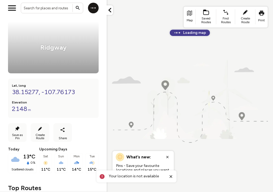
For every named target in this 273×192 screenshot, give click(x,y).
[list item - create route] (245, 17)
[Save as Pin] (17, 132)
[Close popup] (167, 157)
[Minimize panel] (110, 10)
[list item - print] (261, 17)
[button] (110, 10)
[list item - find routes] (225, 17)
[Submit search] (78, 8)
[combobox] (52, 8)
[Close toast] (171, 176)
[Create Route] (40, 132)
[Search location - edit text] (52, 8)
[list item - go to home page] (190, 17)
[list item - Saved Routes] (206, 17)
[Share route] (62, 132)
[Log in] (93, 8)
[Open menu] (12, 8)
